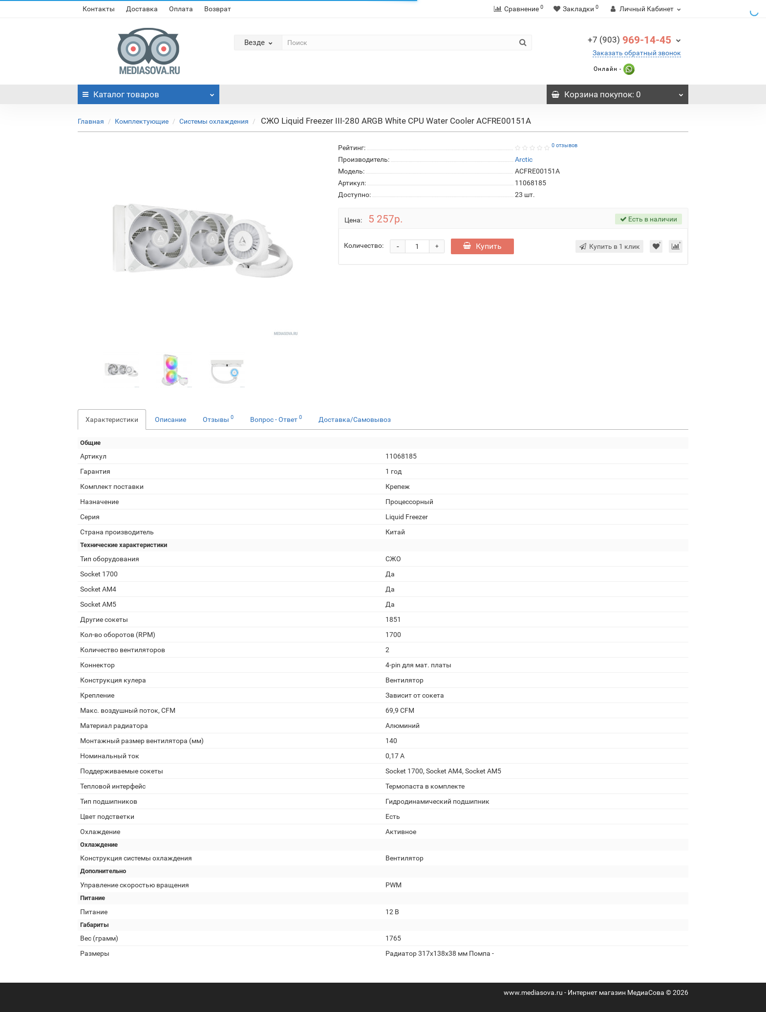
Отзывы (218, 418)
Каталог (148, 92)
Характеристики (111, 419)
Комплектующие (142, 121)
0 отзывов (564, 145)
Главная (91, 121)
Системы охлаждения (214, 121)
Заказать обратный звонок (637, 53)
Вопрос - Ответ (276, 418)
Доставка (142, 9)
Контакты (99, 9)
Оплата (181, 9)
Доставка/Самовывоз (355, 419)
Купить (482, 246)
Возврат (217, 9)
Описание (170, 419)
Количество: (363, 245)
